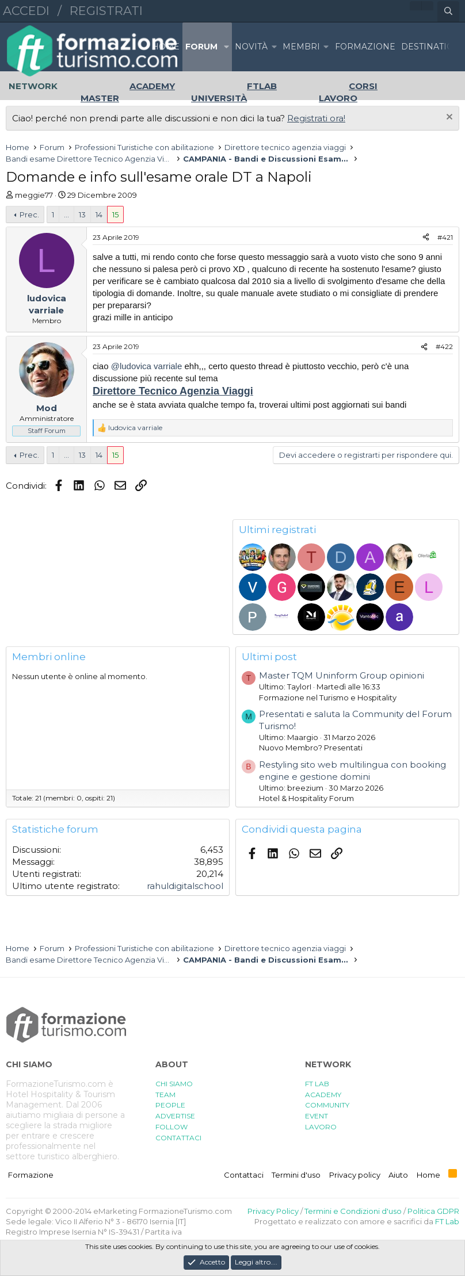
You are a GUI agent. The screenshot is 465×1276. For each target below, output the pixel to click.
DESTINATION (430, 46)
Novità (251, 46)
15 (115, 214)
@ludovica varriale (146, 366)
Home (166, 46)
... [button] (66, 214)
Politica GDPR (433, 1211)
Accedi (26, 10)
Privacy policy (354, 1174)
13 (82, 214)
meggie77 (34, 195)
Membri (301, 46)
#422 (444, 346)
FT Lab (447, 1221)
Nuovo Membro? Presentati (311, 747)
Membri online (49, 656)
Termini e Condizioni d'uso (353, 1211)
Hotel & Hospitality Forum (306, 798)
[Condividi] (425, 237)
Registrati (106, 10)
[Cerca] (448, 11)
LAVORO (321, 1126)
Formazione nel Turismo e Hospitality (328, 697)
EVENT (316, 1116)
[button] (226, 46)
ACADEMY (323, 1094)
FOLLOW (171, 1126)
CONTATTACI (178, 1137)
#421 (445, 237)
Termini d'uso (296, 1174)
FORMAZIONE (365, 46)
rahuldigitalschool (185, 885)
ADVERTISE (175, 1116)
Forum (201, 46)
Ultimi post (269, 656)
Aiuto (398, 1174)
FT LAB (317, 1083)
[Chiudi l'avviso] (448, 118)
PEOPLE (170, 1105)
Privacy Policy (273, 1211)
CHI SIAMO (174, 1083)
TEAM (165, 1094)
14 (99, 214)
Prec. (29, 214)
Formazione (31, 1174)
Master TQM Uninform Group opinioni (341, 675)
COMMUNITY (327, 1105)
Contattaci (244, 1174)
